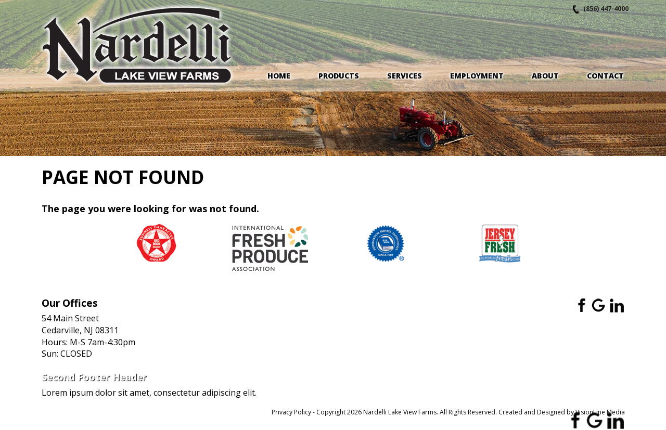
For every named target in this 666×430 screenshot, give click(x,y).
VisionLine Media (600, 412)
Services (404, 76)
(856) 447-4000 (606, 8)
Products (338, 76)
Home (278, 76)
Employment (477, 76)
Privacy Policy (291, 412)
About (545, 76)
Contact (605, 76)
